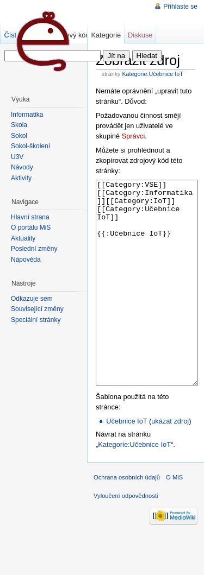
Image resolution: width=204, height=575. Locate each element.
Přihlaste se (180, 6)
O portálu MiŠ (31, 227)
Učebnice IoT (126, 462)
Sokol (19, 136)
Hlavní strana (30, 217)
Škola (19, 125)
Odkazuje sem (32, 298)
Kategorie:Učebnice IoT (152, 74)
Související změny (37, 309)
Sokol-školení (30, 146)
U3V (17, 157)
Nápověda (26, 259)
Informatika (27, 114)
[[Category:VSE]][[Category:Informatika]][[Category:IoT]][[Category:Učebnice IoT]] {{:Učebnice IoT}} (147, 303)
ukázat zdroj (170, 462)
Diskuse (140, 35)
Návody (22, 167)
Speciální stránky (35, 320)
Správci (133, 136)
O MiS (174, 518)
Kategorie (106, 35)
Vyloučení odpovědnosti (126, 536)
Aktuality (23, 238)
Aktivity (21, 178)
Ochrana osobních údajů (127, 518)
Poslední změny (34, 248)
